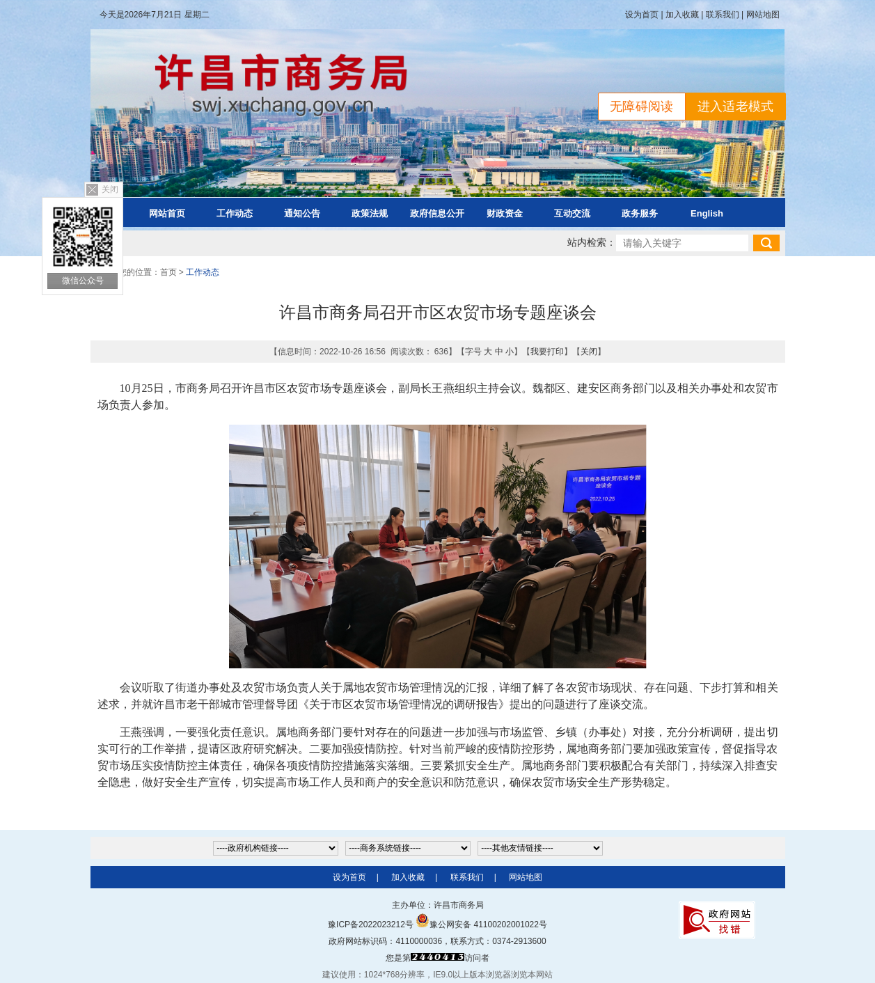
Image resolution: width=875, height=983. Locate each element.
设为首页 (642, 14)
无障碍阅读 (642, 106)
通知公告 (302, 213)
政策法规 (370, 213)
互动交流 (572, 213)
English (707, 213)
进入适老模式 (735, 106)
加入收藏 (682, 14)
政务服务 (640, 213)
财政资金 (505, 213)
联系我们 (722, 14)
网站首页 (167, 213)
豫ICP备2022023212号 (370, 924)
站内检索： (591, 242)
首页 (168, 272)
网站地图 (763, 14)
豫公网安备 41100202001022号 (481, 924)
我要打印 (547, 351)
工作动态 (234, 213)
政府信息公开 (437, 213)
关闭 (110, 189)
